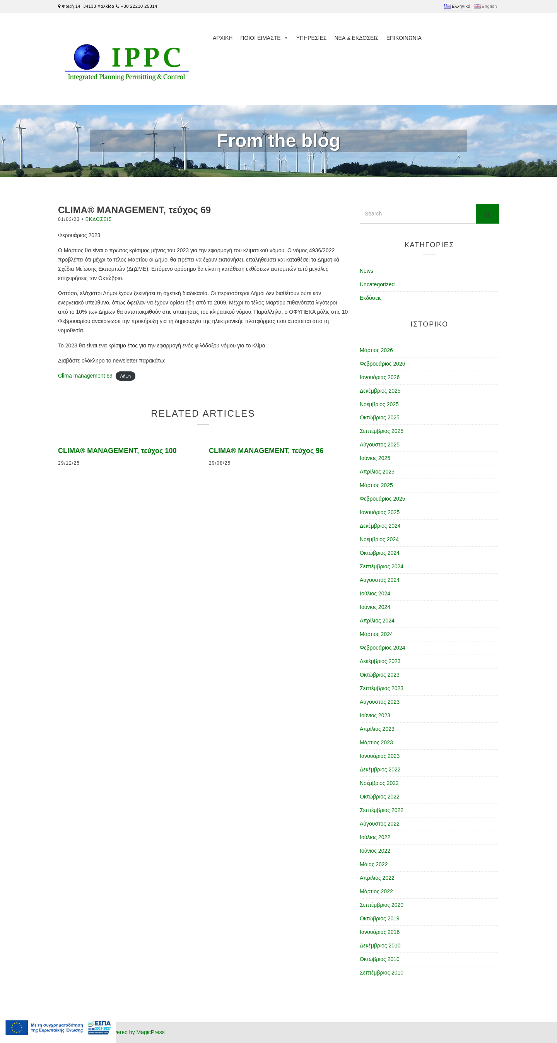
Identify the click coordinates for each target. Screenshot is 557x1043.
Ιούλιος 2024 (375, 593)
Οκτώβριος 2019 (380, 918)
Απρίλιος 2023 (377, 729)
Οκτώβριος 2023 (380, 675)
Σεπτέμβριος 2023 (381, 688)
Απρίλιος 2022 (377, 878)
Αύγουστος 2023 (380, 702)
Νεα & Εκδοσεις (356, 38)
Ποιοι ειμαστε (264, 38)
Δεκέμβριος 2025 (380, 391)
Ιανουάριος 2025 (380, 512)
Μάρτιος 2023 (376, 742)
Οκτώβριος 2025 (380, 417)
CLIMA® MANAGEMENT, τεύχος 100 (117, 451)
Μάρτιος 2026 (376, 350)
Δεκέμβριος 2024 (380, 526)
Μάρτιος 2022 (376, 891)
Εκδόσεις (98, 219)
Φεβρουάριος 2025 (382, 499)
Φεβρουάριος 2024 (382, 648)
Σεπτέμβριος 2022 (381, 810)
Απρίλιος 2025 (377, 471)
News (366, 271)
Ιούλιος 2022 (375, 837)
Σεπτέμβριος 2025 (381, 431)
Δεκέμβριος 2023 (380, 661)
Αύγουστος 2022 (380, 824)
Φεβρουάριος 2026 (382, 364)
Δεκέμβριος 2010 (380, 945)
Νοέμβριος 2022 (379, 783)
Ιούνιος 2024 (375, 607)
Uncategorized (377, 284)
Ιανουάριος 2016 (380, 932)
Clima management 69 (85, 376)
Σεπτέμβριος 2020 (381, 905)
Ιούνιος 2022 (375, 851)
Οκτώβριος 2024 (380, 553)
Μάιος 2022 (374, 864)
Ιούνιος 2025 (375, 458)
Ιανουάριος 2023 (380, 756)
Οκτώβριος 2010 (380, 959)
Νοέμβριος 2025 (379, 404)
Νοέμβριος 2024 (379, 539)
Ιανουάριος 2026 (380, 377)
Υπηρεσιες (311, 38)
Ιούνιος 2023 (375, 715)
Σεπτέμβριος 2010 (381, 972)
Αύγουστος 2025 (380, 444)
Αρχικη (222, 38)
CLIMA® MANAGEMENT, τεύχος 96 (266, 451)
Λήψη (125, 376)
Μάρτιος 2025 (376, 485)
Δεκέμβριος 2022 (380, 769)
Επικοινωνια (404, 38)
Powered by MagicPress (135, 1032)
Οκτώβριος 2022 (380, 796)
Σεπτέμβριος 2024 (381, 566)
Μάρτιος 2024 (376, 634)
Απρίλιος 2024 (377, 620)
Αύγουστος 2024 (380, 580)
